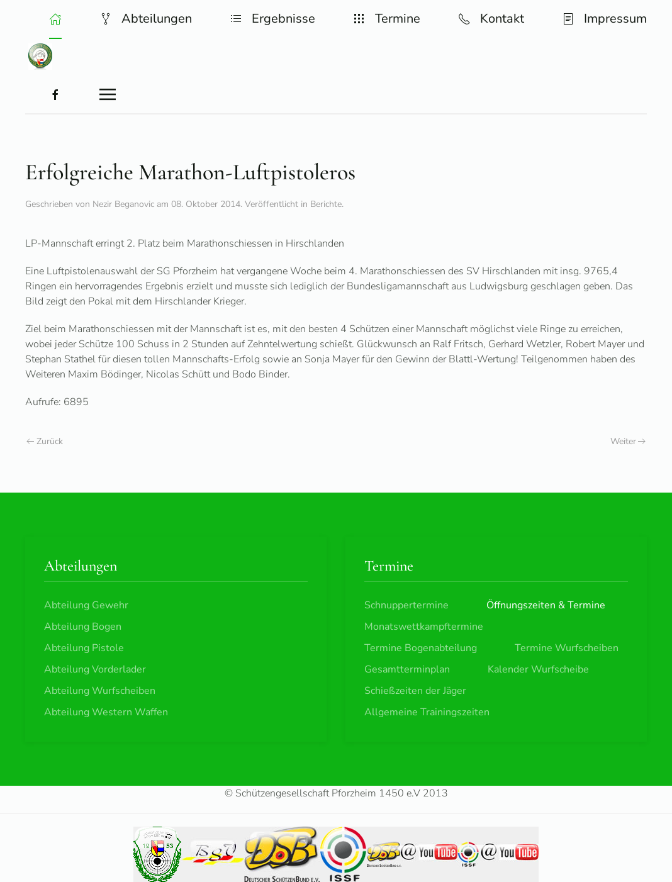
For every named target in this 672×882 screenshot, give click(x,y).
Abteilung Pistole (84, 648)
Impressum (604, 18)
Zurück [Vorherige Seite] (44, 441)
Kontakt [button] (491, 18)
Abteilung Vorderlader (95, 669)
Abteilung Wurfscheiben (99, 691)
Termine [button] (386, 18)
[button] (55, 19)
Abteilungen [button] (145, 18)
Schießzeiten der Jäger (415, 691)
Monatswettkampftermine (423, 627)
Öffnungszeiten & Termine (545, 605)
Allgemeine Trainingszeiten (427, 712)
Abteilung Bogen (82, 627)
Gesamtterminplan (407, 669)
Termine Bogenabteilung (420, 648)
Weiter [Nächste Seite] (628, 441)
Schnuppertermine (406, 605)
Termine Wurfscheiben (567, 648)
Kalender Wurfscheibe (538, 669)
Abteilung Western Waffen (106, 712)
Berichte (326, 204)
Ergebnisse (272, 18)
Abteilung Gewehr (86, 605)
